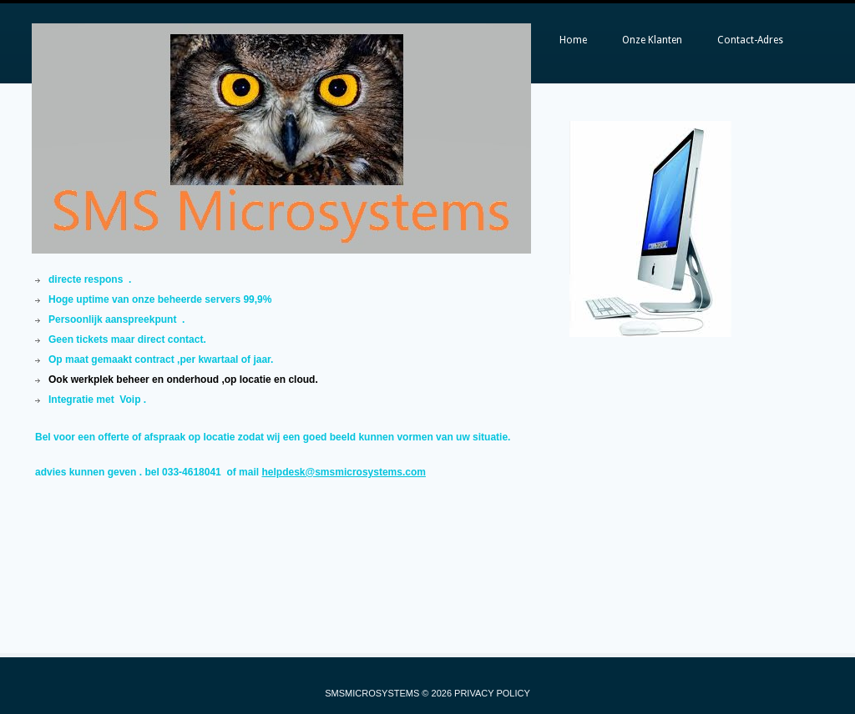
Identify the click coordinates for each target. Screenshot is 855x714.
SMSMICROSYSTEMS (372, 693)
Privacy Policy (492, 693)
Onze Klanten (652, 40)
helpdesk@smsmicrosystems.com (343, 472)
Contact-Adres (750, 40)
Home (573, 40)
